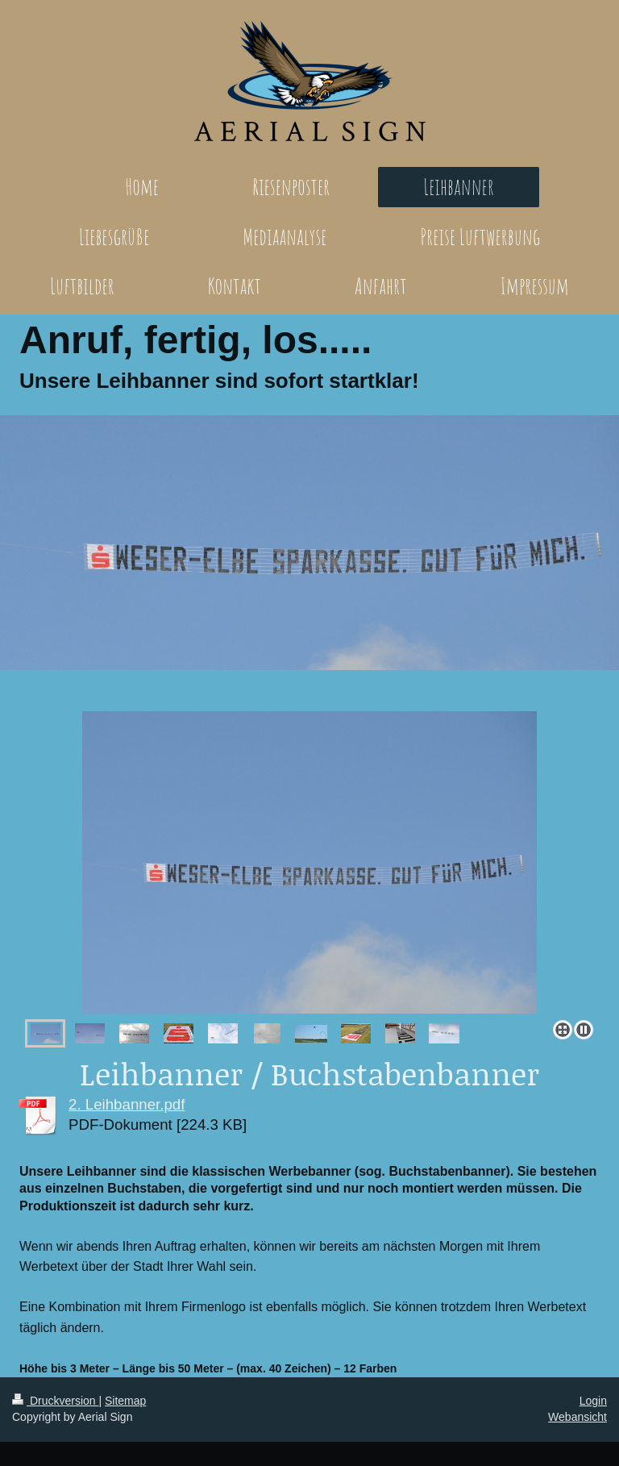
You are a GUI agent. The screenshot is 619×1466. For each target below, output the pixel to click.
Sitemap (125, 1400)
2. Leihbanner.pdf (127, 1104)
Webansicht (577, 1416)
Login (593, 1400)
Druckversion (55, 1400)
